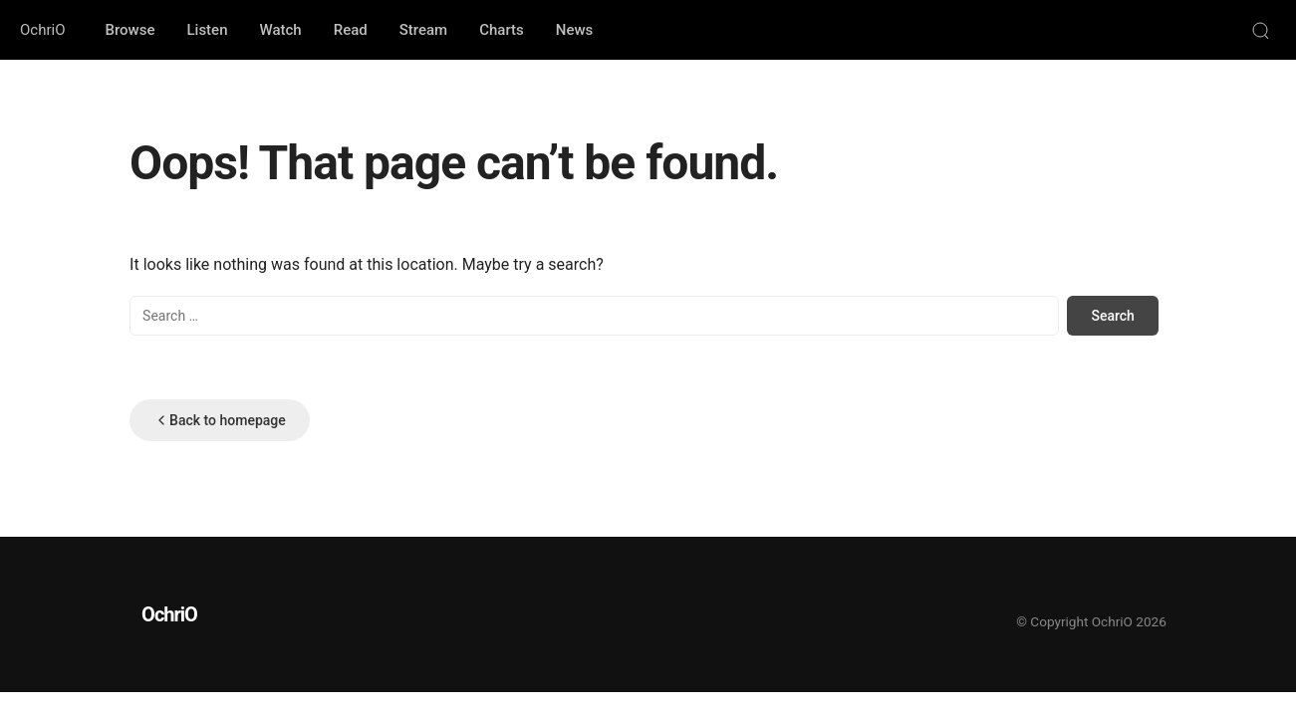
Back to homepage (219, 420)
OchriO (42, 30)
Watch (281, 30)
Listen (206, 30)
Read (351, 30)
